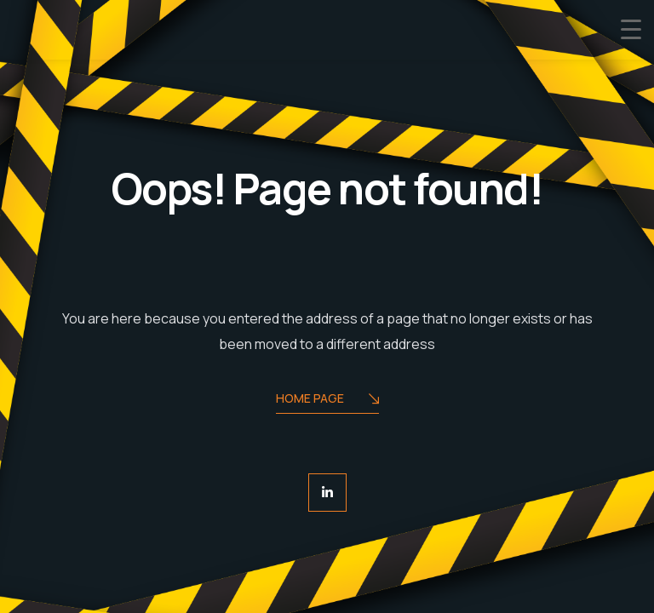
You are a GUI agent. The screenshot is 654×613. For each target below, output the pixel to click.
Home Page (327, 400)
